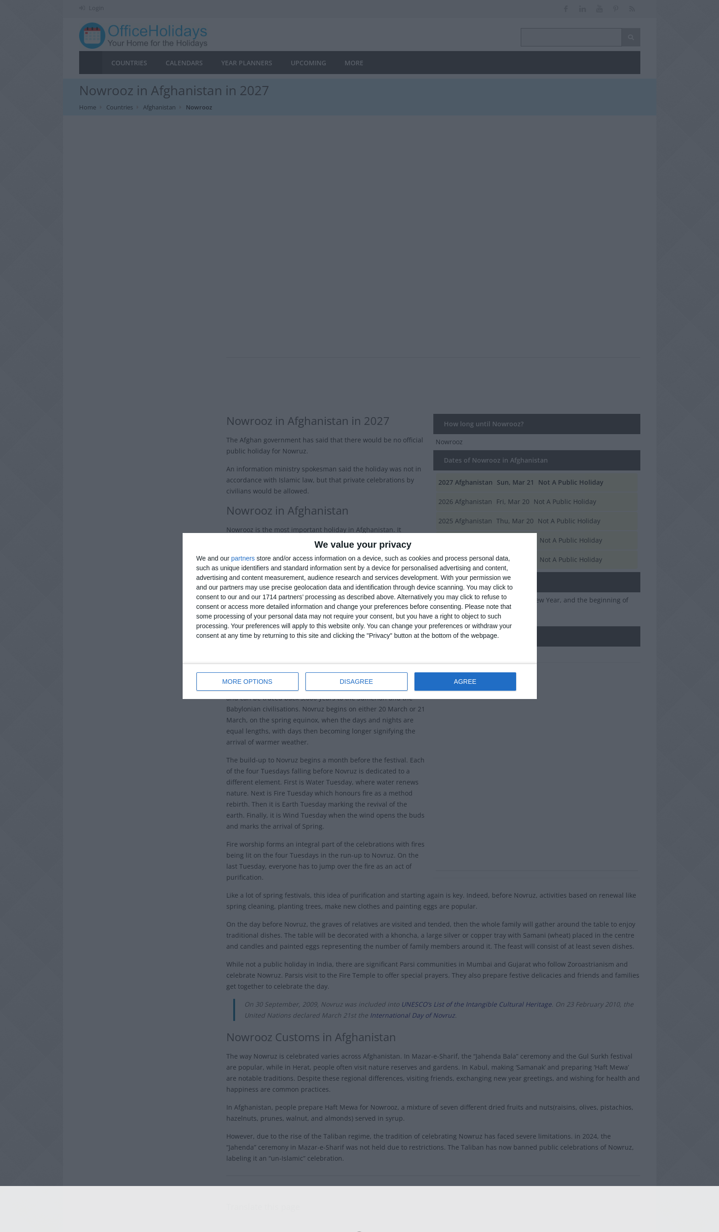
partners (243, 558)
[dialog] (360, 616)
